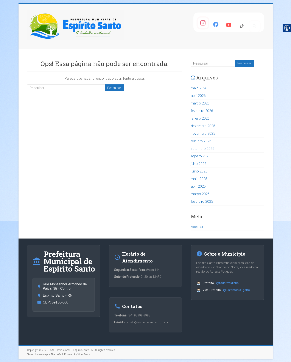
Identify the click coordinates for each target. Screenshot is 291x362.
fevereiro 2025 (202, 201)
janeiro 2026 (200, 118)
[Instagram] (203, 22)
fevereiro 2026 (202, 111)
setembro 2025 (202, 149)
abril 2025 (198, 186)
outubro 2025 (201, 141)
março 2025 (200, 194)
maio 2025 (199, 179)
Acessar (197, 227)
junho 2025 (199, 171)
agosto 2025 (200, 156)
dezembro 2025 (203, 126)
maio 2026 (199, 88)
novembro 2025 (203, 133)
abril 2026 (198, 96)
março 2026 (200, 103)
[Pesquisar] (254, 26)
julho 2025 (198, 164)
